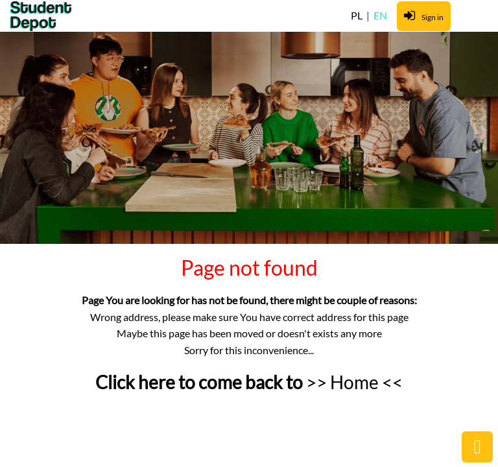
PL (357, 15)
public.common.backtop (477, 446)
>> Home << (354, 382)
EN (380, 15)
